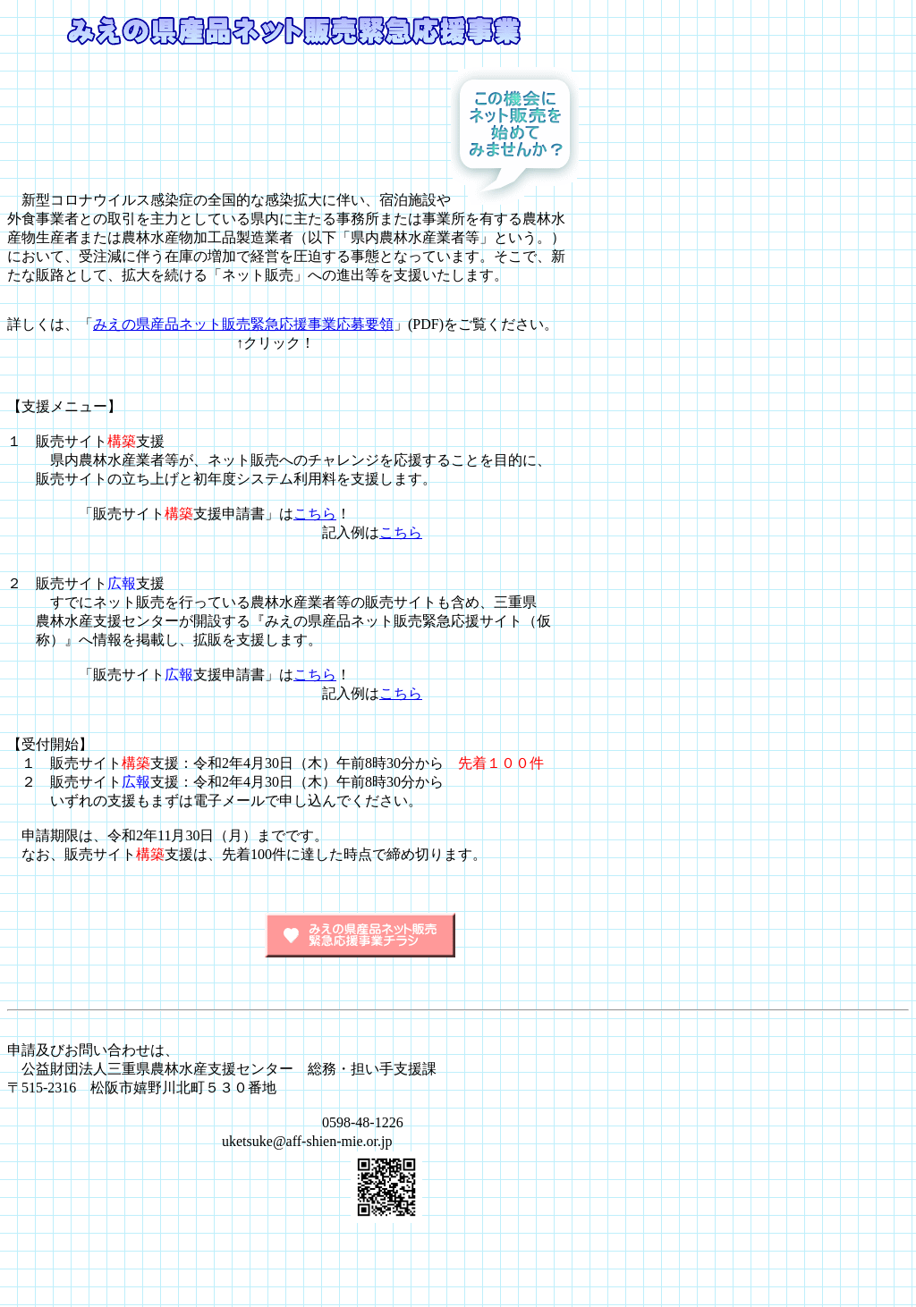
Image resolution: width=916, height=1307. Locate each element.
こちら (314, 513)
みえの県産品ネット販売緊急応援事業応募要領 (243, 324)
